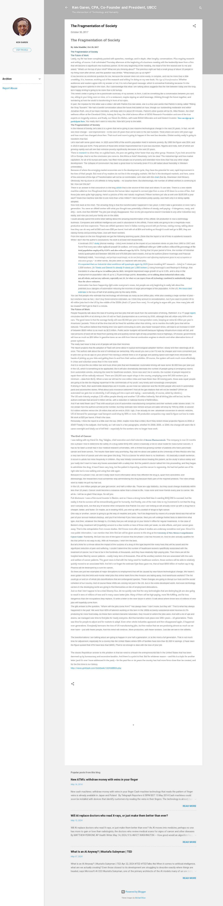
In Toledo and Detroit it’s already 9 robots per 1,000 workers (120, 267)
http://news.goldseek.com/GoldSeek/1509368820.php (96, 668)
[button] (194, 26)
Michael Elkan (140, 898)
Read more (189, 806)
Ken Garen (22, 42)
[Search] (200, 8)
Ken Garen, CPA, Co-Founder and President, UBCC (114, 7)
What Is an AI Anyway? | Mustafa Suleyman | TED (101, 851)
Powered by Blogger (133, 891)
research (83, 153)
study (96, 243)
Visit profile (22, 50)
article (119, 187)
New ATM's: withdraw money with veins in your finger (104, 779)
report (192, 313)
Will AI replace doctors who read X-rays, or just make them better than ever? (119, 815)
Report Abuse (9, 88)
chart (157, 177)
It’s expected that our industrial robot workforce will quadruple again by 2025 (113, 264)
